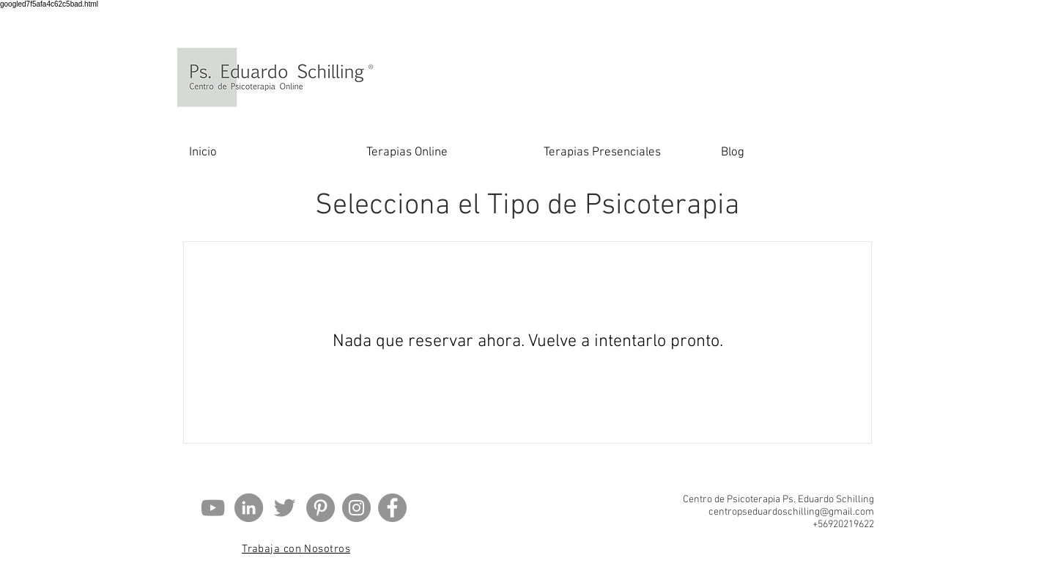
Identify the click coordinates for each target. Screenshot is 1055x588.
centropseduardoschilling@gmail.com (791, 512)
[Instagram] (356, 507)
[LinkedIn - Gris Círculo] (248, 507)
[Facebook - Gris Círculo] (392, 507)
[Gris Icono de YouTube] (213, 507)
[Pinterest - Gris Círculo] (320, 507)
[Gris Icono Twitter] (284, 507)
